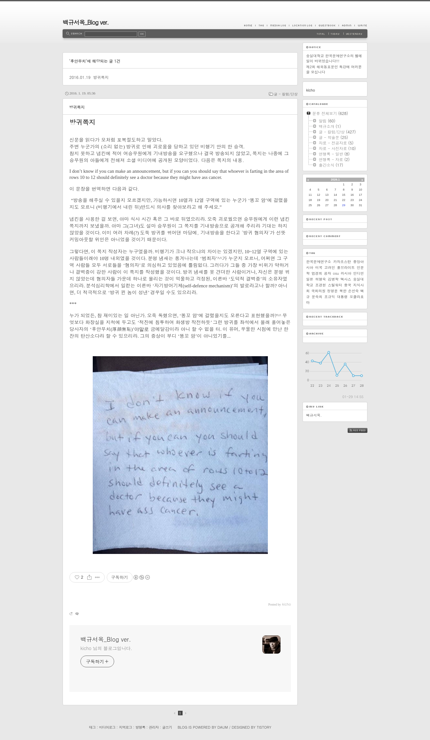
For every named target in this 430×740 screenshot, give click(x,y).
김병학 (333, 279)
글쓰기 (167, 727)
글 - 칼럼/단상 (286, 94)
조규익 (329, 296)
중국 (347, 284)
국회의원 (318, 290)
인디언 (358, 273)
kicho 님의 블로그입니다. (106, 648)
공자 (327, 273)
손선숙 (353, 290)
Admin (346, 25)
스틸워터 (335, 284)
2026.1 (335, 179)
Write (360, 25)
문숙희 (317, 296)
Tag (261, 25)
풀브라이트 (346, 267)
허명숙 (320, 279)
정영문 (332, 290)
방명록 (140, 727)
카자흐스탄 (342, 261)
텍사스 (345, 279)
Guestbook (327, 25)
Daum (223, 727)
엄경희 (317, 273)
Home (249, 25)
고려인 (329, 267)
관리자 (154, 727)
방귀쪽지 (101, 77)
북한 (342, 290)
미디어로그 (107, 727)
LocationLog (302, 25)
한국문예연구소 (318, 261)
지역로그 (125, 727)
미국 (318, 267)
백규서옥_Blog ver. (86, 22)
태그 (92, 727)
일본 (309, 279)
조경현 (320, 284)
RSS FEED (362, 430)
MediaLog (278, 25)
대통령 (342, 296)
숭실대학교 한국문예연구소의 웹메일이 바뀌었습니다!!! (334, 58)
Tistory (264, 727)
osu (336, 273)
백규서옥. (314, 415)
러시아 (346, 273)
